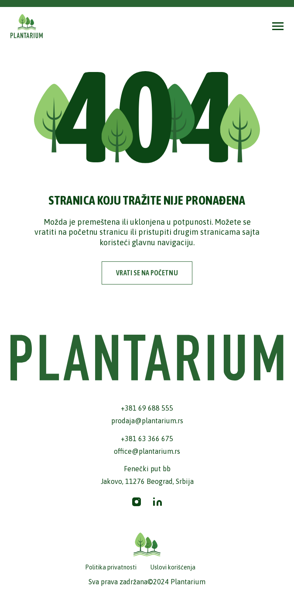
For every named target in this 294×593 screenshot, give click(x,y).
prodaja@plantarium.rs (147, 421)
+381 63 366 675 (147, 438)
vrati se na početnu (147, 273)
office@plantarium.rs (147, 451)
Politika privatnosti (111, 567)
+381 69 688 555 (147, 408)
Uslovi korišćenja (172, 567)
